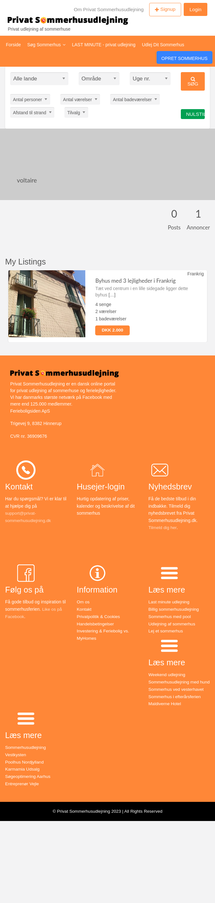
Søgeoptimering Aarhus (28, 782)
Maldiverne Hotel (165, 709)
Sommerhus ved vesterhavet (177, 695)
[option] (107, 306)
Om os (83, 601)
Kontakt (84, 609)
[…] (112, 294)
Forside (13, 44)
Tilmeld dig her (163, 527)
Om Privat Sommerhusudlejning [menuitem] (109, 9)
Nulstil (195, 114)
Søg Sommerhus (46, 44)
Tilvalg (73, 112)
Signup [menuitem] (168, 9)
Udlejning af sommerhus (173, 623)
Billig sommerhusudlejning (175, 609)
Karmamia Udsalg (23, 774)
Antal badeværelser (132, 99)
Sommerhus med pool (170, 616)
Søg (193, 81)
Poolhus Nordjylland (25, 767)
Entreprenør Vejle (22, 789)
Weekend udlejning (168, 674)
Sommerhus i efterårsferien (176, 702)
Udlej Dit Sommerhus (163, 44)
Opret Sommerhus (184, 58)
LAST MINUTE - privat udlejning (103, 44)
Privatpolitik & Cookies (99, 616)
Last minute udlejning (170, 601)
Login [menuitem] (195, 9)
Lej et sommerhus (166, 630)
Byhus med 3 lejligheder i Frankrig (135, 280)
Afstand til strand (29, 112)
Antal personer (27, 99)
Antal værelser (77, 99)
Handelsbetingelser (96, 623)
